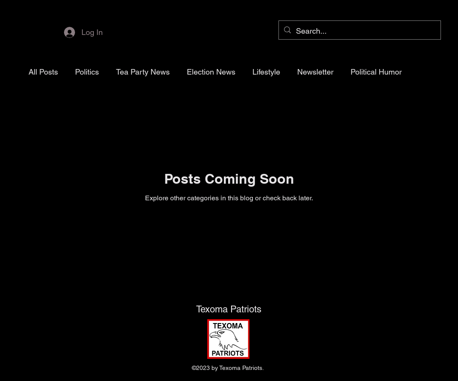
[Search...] (359, 31)
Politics (87, 71)
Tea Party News (143, 71)
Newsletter (315, 71)
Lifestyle (266, 71)
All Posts (43, 71)
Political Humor (376, 71)
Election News (211, 71)
